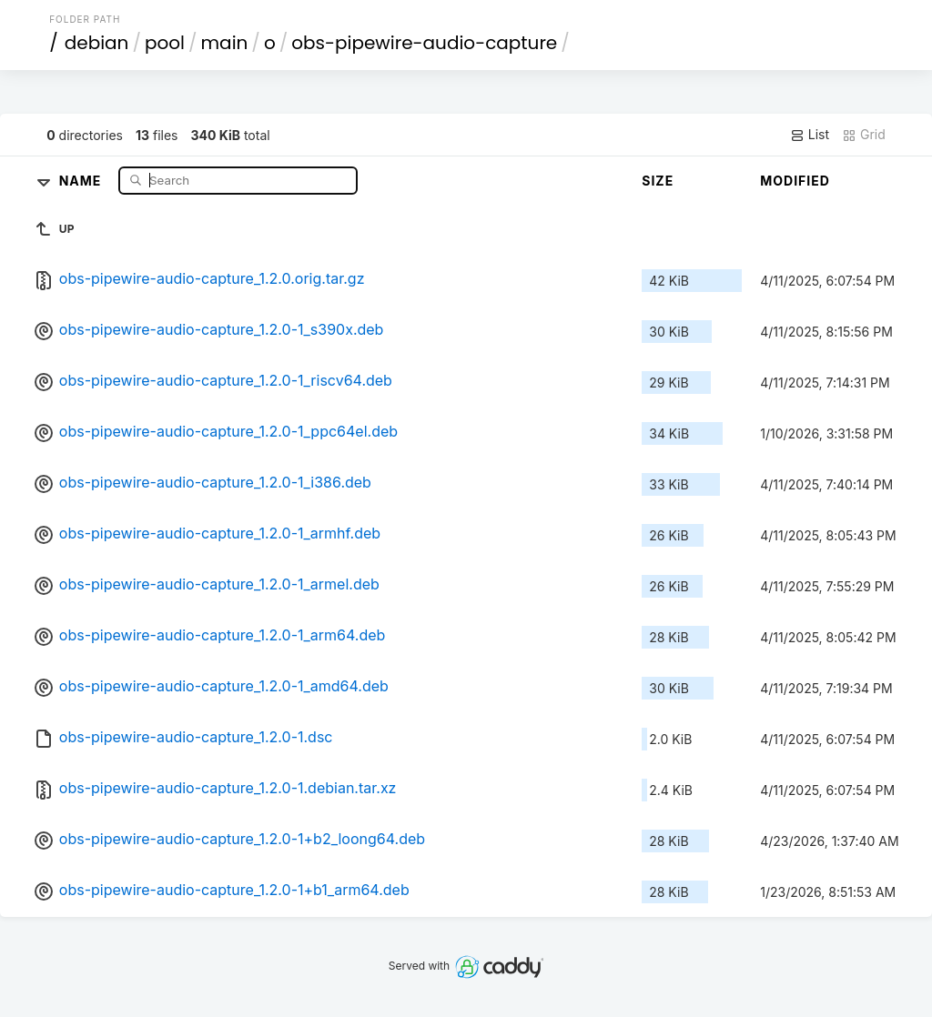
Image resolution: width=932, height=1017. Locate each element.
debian (97, 42)
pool (165, 42)
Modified (795, 180)
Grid (864, 134)
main (224, 42)
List (809, 134)
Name (82, 179)
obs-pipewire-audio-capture (424, 42)
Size (658, 180)
